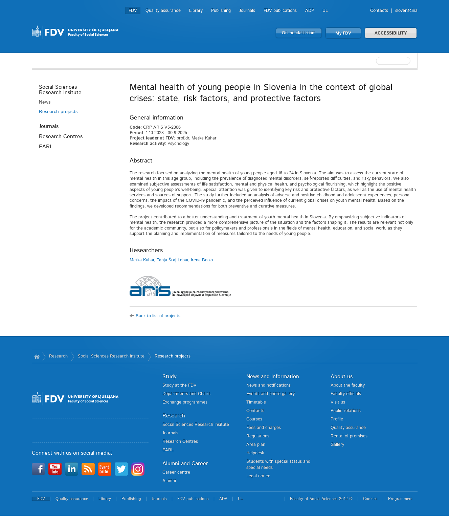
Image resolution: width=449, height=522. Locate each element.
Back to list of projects (158, 316)
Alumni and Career (185, 463)
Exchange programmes (184, 402)
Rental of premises (349, 436)
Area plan (255, 444)
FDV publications (280, 10)
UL (325, 10)
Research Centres (61, 136)
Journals (247, 10)
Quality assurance (163, 10)
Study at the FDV (179, 385)
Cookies (370, 499)
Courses (254, 419)
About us (342, 376)
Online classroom (299, 33)
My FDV (343, 33)
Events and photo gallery (270, 394)
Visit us (338, 402)
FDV (133, 10)
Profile (337, 419)
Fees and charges (263, 428)
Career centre (176, 472)
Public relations (346, 411)
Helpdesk (255, 453)
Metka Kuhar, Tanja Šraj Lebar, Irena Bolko (171, 260)
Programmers (400, 499)
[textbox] (373, 61)
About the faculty (348, 385)
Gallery (337, 444)
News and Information (272, 376)
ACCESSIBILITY (391, 33)
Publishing (221, 10)
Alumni (169, 481)
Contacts (379, 10)
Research (58, 356)
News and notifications (268, 385)
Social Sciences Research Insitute (60, 89)
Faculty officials (346, 394)
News (44, 102)
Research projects (58, 111)
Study (169, 376)
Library (196, 10)
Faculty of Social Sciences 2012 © (321, 499)
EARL (46, 146)
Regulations (257, 436)
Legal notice (258, 476)
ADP (309, 10)
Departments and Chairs (186, 394)
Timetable (256, 402)
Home (37, 356)
